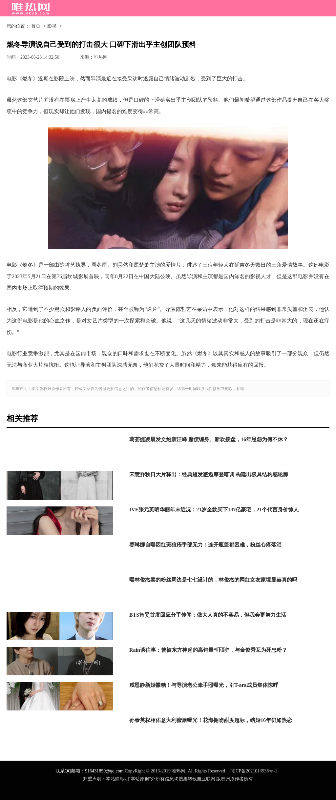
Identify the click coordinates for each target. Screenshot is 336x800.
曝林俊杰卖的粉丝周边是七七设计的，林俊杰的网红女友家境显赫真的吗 (213, 580)
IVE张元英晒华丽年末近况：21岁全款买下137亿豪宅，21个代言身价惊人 (214, 509)
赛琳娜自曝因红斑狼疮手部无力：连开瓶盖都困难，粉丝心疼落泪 (205, 544)
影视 (51, 26)
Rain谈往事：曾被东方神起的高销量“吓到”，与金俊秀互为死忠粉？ (208, 650)
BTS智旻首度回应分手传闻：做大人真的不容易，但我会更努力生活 (207, 615)
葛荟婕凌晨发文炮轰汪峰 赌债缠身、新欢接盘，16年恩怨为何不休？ (208, 439)
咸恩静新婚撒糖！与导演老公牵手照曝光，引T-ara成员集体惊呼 (203, 685)
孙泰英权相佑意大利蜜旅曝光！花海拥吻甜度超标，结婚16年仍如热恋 (210, 720)
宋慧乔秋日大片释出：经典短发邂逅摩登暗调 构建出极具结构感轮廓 (208, 474)
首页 (35, 26)
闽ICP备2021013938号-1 (253, 771)
